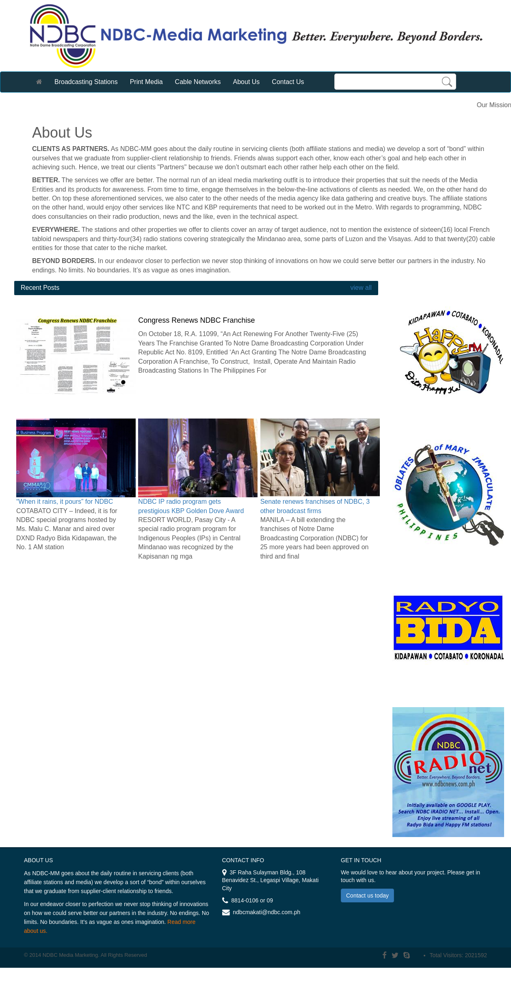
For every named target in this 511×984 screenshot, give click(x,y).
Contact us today (367, 895)
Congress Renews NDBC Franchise (196, 320)
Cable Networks (198, 81)
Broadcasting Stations (86, 81)
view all (360, 287)
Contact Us (288, 81)
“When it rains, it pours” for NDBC (64, 501)
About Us (246, 81)
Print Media (146, 81)
